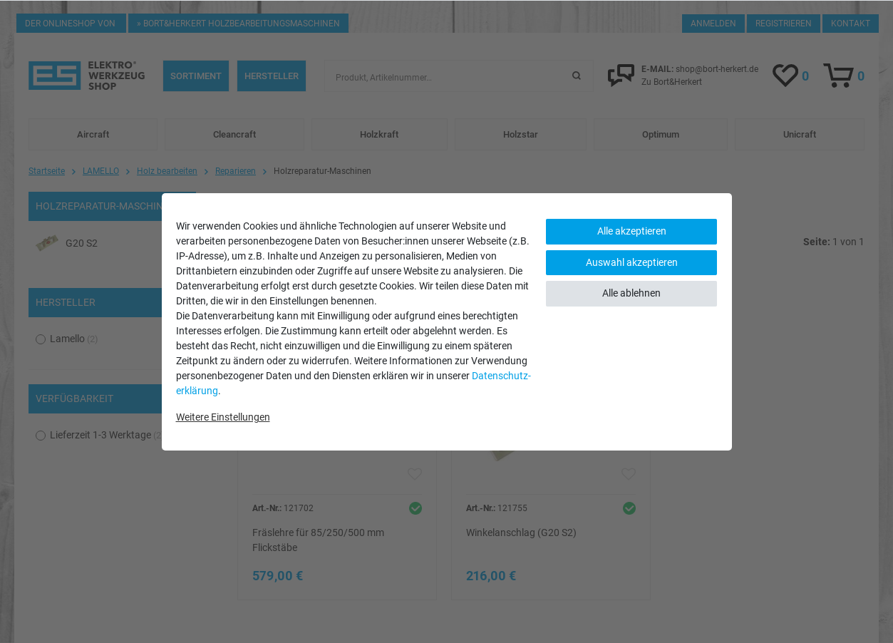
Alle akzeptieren (631, 231)
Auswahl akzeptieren (632, 262)
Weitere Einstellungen (223, 417)
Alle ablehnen (631, 293)
